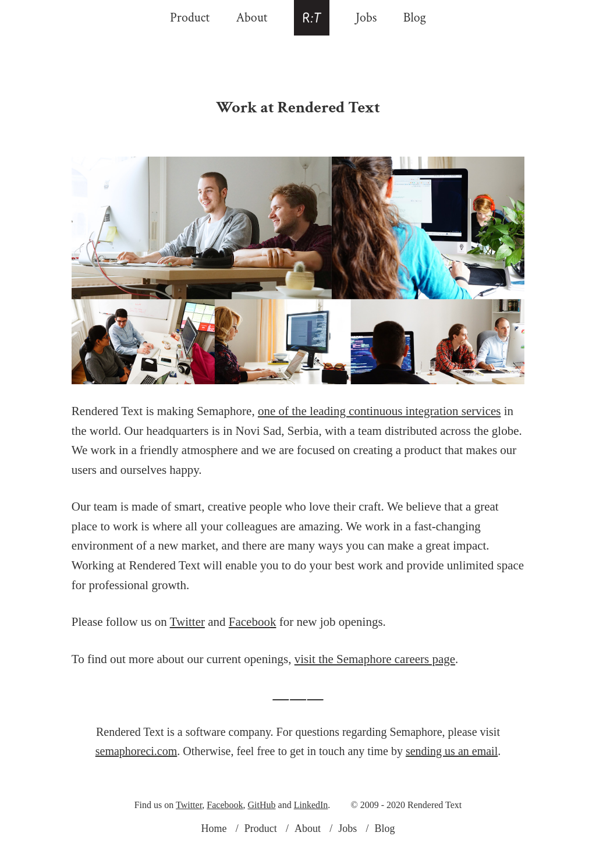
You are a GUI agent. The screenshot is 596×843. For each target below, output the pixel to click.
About (251, 17)
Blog (414, 17)
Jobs (366, 17)
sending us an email (452, 751)
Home (213, 828)
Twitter (187, 622)
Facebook (252, 622)
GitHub (262, 805)
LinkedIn (311, 805)
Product (190, 17)
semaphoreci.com (136, 751)
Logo (311, 18)
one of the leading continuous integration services (379, 411)
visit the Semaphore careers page (375, 659)
